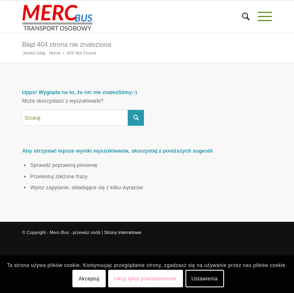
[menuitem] (242, 16)
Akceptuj (88, 279)
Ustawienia (205, 279)
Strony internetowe (123, 232)
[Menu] (261, 16)
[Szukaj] (242, 16)
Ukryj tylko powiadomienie (145, 279)
